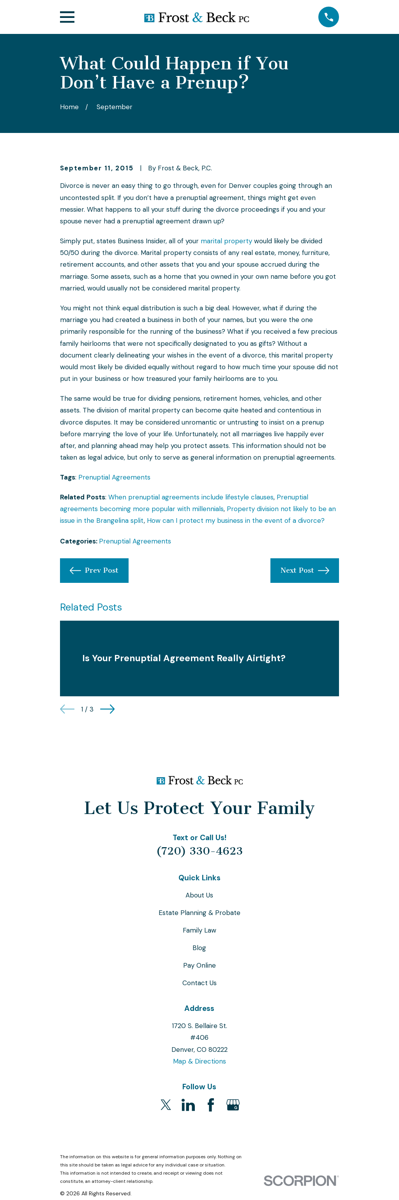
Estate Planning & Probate (199, 912)
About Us (199, 895)
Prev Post (94, 570)
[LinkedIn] (188, 1105)
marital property (226, 241)
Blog (199, 947)
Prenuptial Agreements (114, 477)
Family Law (199, 930)
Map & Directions (199, 1061)
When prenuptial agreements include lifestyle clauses (191, 497)
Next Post (305, 570)
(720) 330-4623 (199, 851)
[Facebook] (210, 1105)
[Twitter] (166, 1105)
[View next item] (107, 709)
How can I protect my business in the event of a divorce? (236, 520)
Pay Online (199, 965)
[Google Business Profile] (233, 1105)
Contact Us (199, 983)
